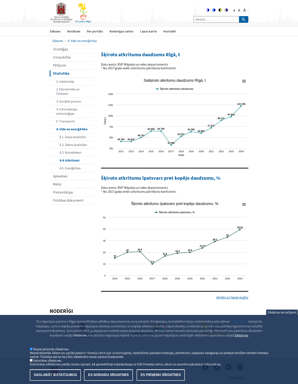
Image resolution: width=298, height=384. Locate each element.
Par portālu (95, 31)
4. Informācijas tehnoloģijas (66, 111)
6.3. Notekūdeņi (70, 152)
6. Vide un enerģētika (82, 41)
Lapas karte (148, 31)
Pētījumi (59, 65)
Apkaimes (60, 176)
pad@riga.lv (239, 328)
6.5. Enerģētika (70, 168)
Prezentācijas (63, 192)
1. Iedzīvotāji (65, 81)
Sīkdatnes (241, 341)
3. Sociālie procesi (68, 101)
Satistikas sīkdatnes (47, 367)
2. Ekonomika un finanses (67, 91)
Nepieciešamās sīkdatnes (51, 355)
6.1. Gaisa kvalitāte (73, 137)
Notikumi (73, 31)
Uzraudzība (62, 57)
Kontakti (169, 31)
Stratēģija (60, 49)
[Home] (71, 21)
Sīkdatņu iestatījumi (282, 319)
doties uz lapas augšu (232, 297)
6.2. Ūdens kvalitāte (73, 145)
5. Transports (65, 121)
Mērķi (57, 184)
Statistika (61, 73)
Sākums (55, 31)
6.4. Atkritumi (69, 160)
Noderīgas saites (121, 31)
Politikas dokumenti (68, 200)
